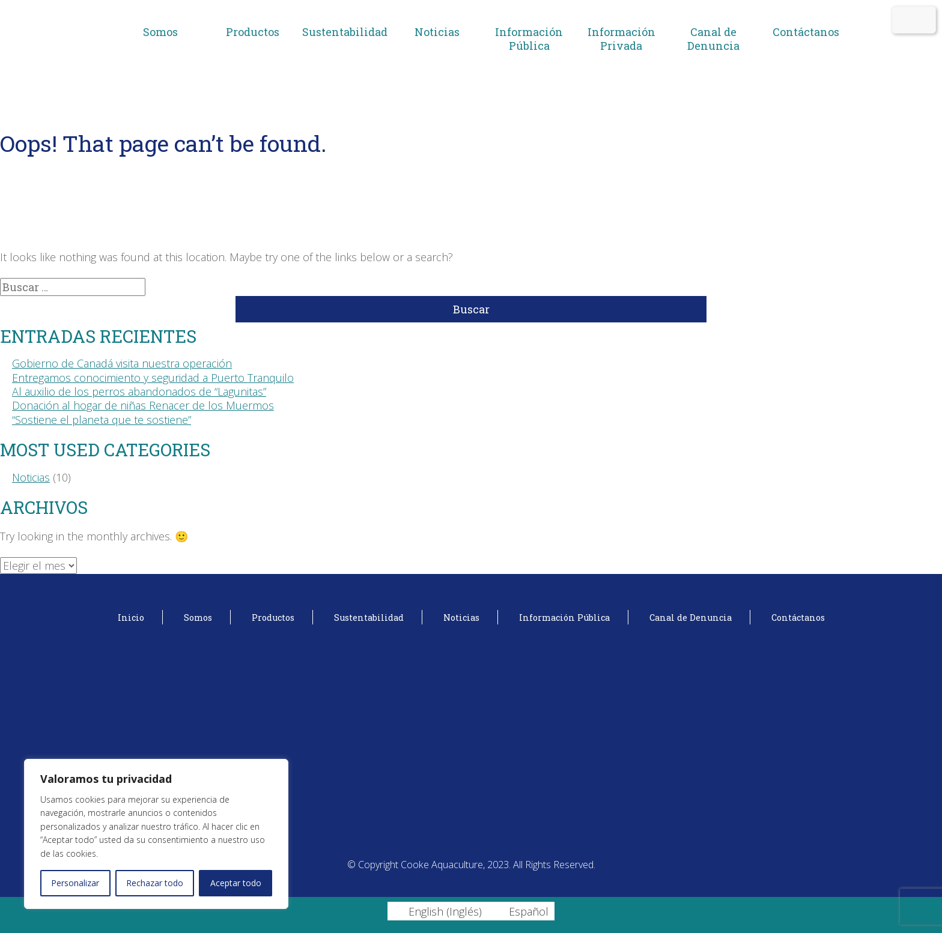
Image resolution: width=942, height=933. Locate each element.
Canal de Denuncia (713, 39)
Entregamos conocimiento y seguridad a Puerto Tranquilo (153, 377)
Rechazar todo (154, 883)
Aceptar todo (235, 883)
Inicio (131, 617)
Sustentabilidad (344, 32)
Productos (252, 32)
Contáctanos (806, 32)
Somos (160, 32)
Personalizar (75, 883)
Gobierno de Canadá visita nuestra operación (122, 363)
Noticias (437, 32)
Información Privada (621, 39)
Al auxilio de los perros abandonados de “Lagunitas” (139, 391)
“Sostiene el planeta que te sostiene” (101, 419)
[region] (156, 834)
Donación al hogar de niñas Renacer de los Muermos (143, 405)
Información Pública (529, 39)
